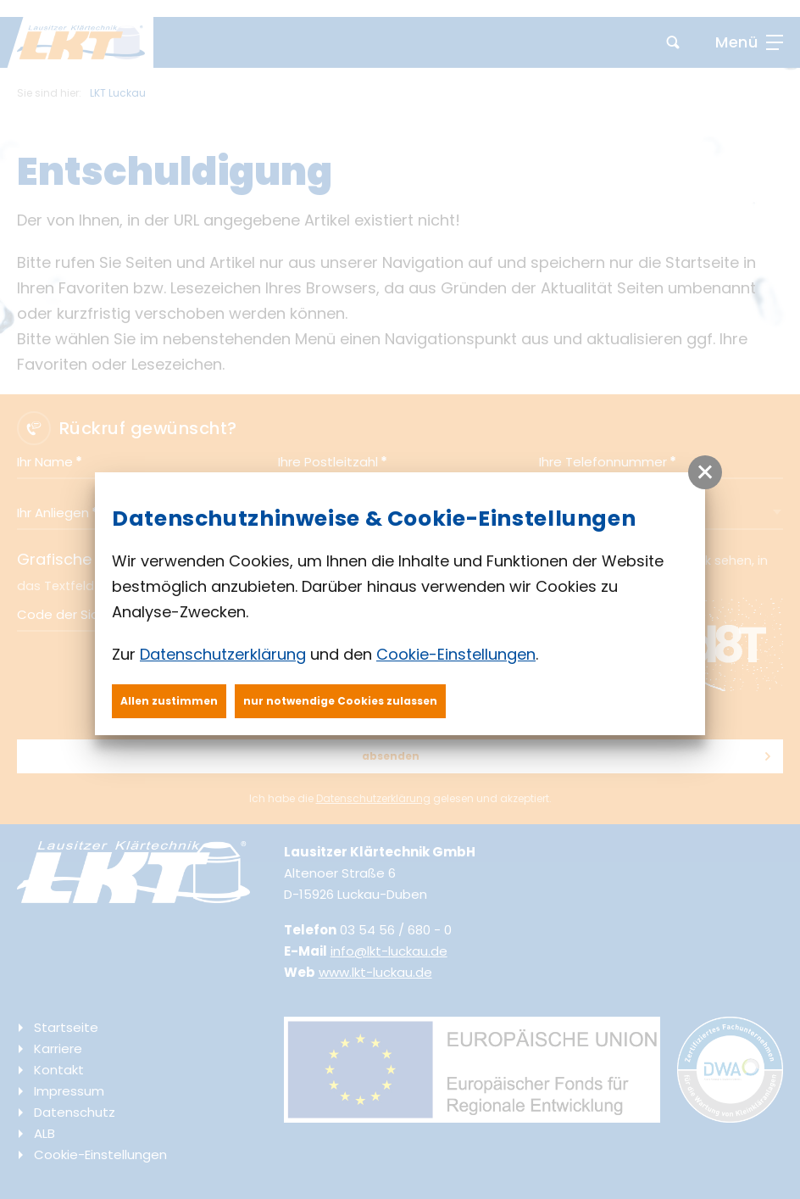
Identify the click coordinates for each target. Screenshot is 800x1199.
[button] (705, 472)
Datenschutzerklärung (223, 654)
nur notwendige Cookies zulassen (340, 701)
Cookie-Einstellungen (456, 654)
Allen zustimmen (169, 701)
